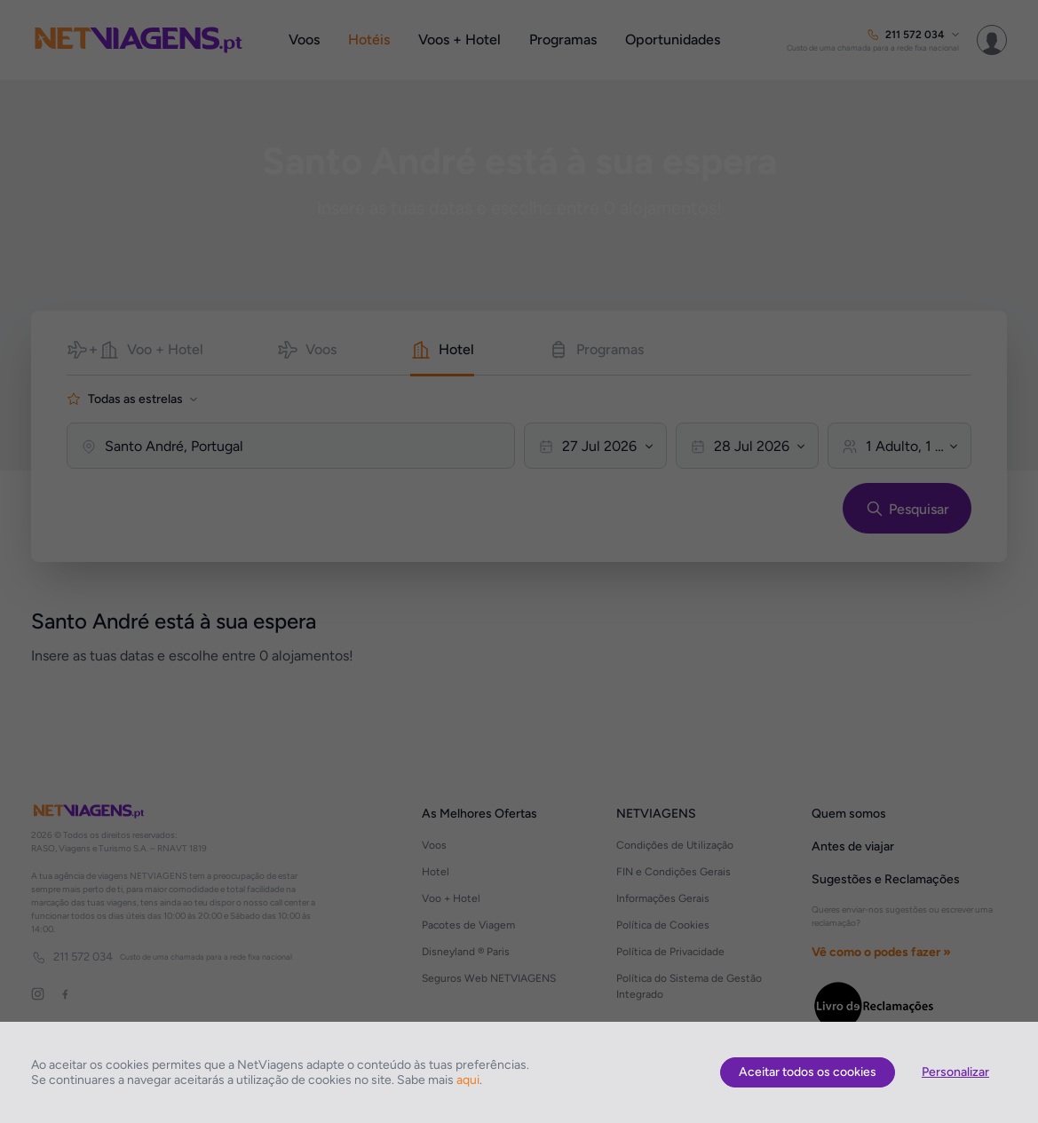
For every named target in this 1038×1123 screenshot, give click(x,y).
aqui (467, 1079)
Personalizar (955, 1072)
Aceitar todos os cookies (807, 1072)
